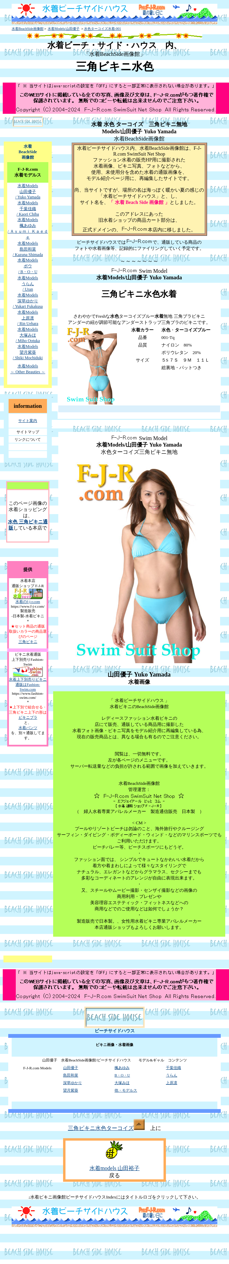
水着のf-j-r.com (27, 601)
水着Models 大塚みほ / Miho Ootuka (28, 335)
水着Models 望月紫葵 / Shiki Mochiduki (28, 352)
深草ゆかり (72, 1083)
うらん (171, 1075)
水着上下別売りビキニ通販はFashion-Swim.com (28, 684)
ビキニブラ (28, 717)
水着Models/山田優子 (64, 29)
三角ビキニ (28, 642)
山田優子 (70, 1068)
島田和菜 (70, 1075)
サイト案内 (27, 420)
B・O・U (122, 1075)
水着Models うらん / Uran (27, 284)
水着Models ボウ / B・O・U (27, 266)
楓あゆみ (122, 1068)
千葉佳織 (173, 1068)
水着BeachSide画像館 (28, 29)
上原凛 (171, 1083)
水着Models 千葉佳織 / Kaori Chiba (27, 208)
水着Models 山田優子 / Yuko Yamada (27, 191)
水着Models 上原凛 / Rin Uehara (27, 318)
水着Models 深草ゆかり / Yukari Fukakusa (28, 301)
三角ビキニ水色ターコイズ (106, 1128)
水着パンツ (28, 728)
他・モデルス (125, 1090)
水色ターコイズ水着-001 (102, 29)
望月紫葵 (70, 1090)
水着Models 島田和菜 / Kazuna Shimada (28, 249)
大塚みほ (122, 1083)
